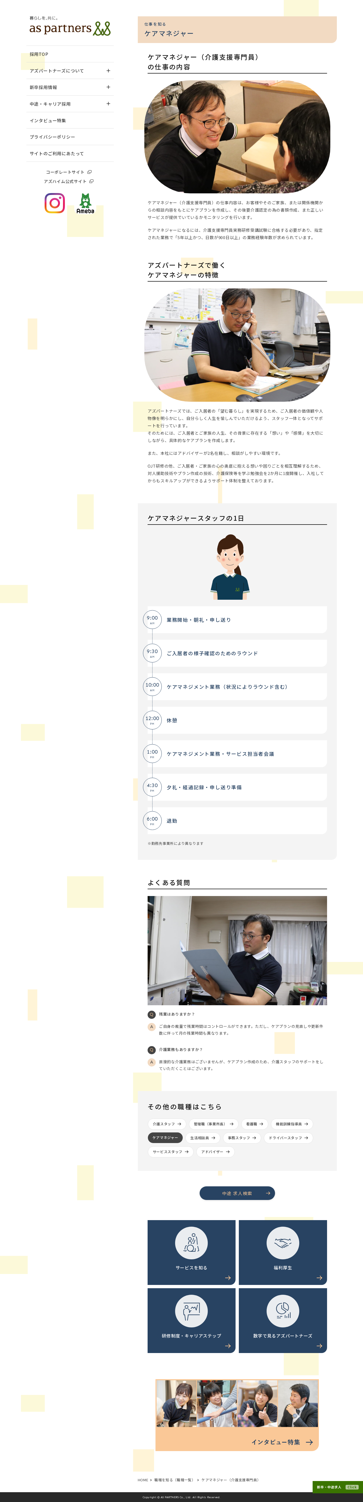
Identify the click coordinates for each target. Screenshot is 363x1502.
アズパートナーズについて (70, 70)
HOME (143, 1479)
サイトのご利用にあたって (57, 153)
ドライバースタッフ (285, 1137)
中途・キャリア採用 (70, 103)
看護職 (251, 1123)
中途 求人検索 (237, 1193)
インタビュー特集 (48, 120)
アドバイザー (212, 1151)
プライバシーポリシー (52, 136)
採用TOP (39, 54)
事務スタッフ (239, 1137)
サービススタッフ (167, 1151)
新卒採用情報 (70, 87)
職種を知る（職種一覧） (174, 1479)
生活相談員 (199, 1137)
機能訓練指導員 (289, 1123)
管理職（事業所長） (210, 1123)
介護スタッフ (164, 1123)
